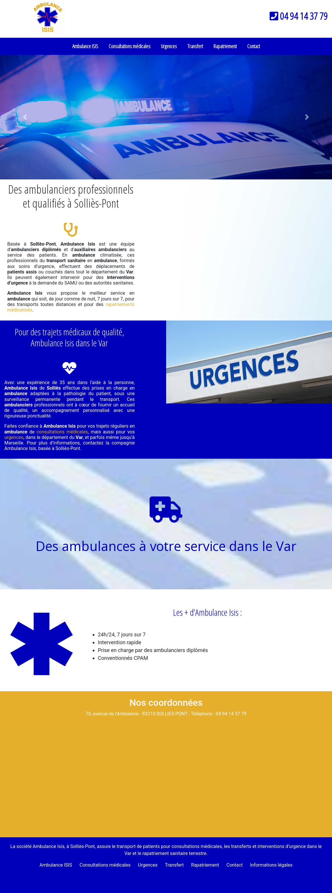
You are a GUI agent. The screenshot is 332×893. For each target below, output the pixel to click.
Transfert (195, 46)
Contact (253, 46)
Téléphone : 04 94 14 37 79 (218, 713)
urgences (14, 437)
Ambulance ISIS (85, 46)
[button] (25, 117)
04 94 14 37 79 (299, 16)
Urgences (169, 46)
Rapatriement (225, 46)
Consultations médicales (129, 46)
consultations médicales (62, 432)
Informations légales (271, 865)
